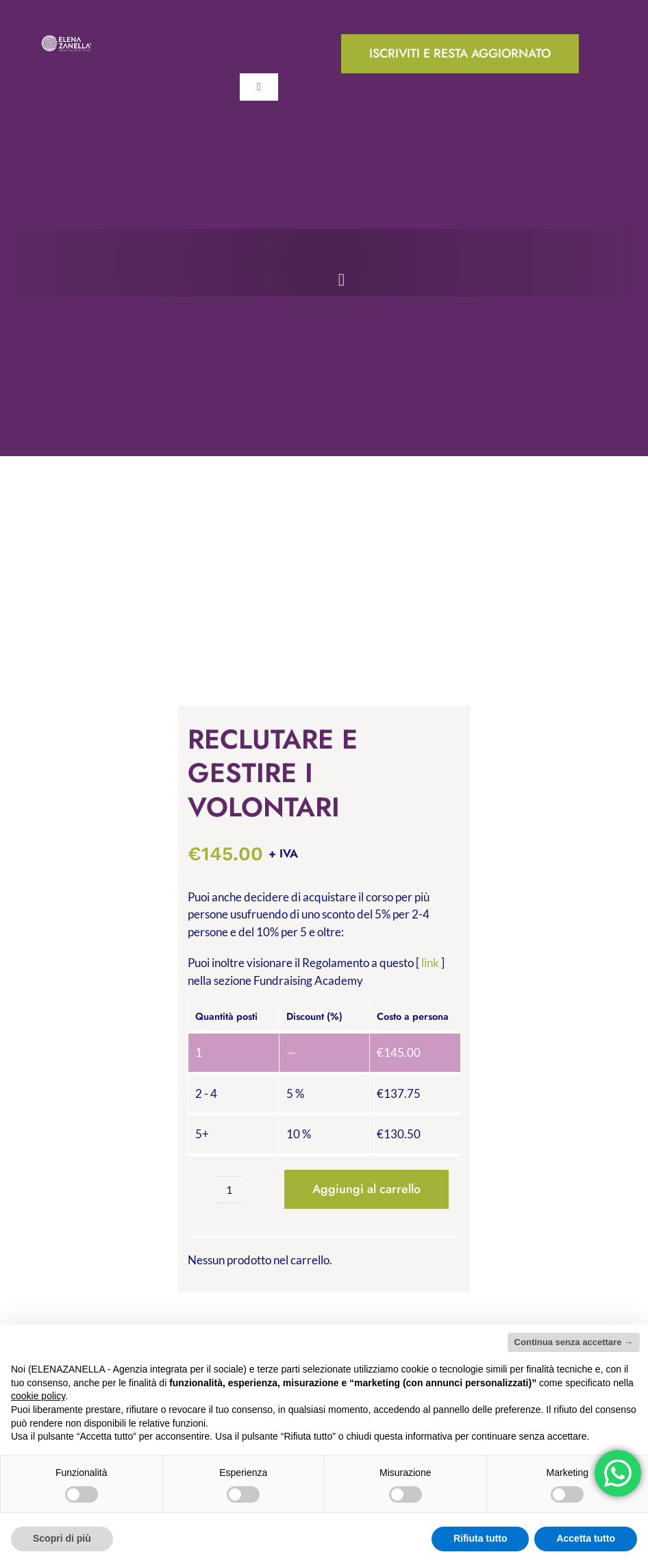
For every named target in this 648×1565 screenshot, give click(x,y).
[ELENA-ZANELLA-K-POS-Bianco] (66, 40)
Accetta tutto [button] (585, 1538)
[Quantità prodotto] (228, 1189)
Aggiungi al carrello (366, 1189)
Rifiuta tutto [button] (480, 1538)
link (430, 962)
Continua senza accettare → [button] (573, 1342)
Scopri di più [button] (62, 1538)
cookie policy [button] (38, 1395)
